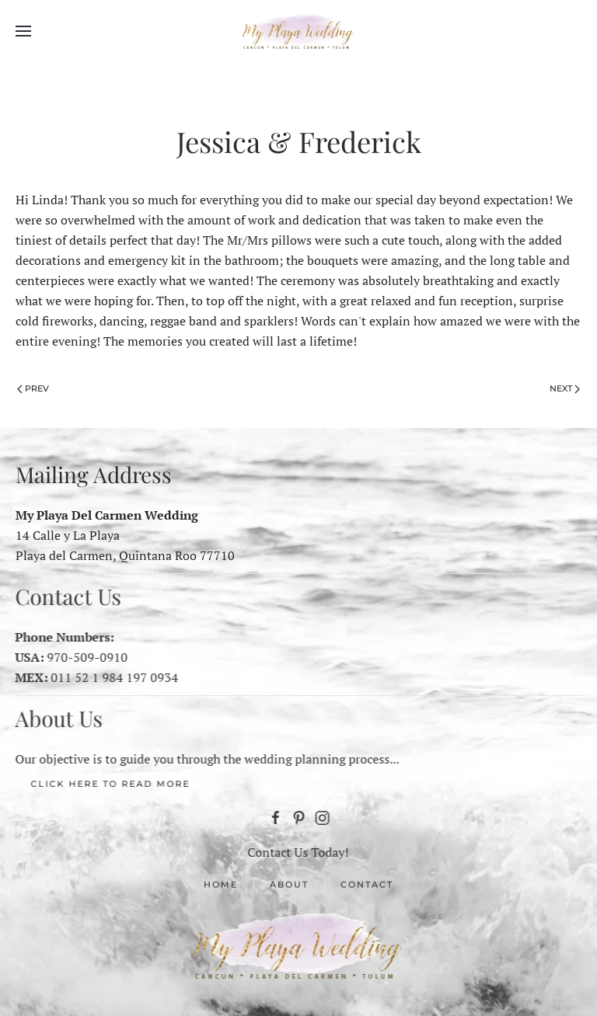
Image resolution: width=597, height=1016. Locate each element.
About (289, 885)
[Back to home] (298, 31)
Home (221, 885)
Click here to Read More (109, 783)
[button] (23, 31)
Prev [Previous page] (33, 388)
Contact (366, 885)
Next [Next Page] (565, 388)
